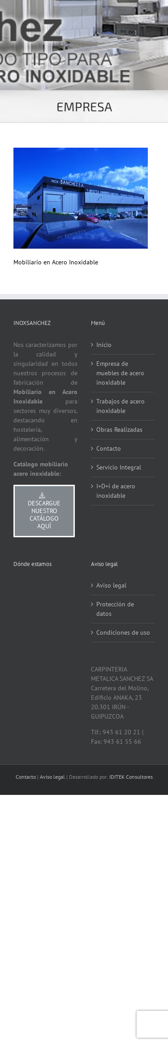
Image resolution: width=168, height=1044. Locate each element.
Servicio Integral (118, 467)
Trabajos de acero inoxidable (120, 406)
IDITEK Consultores (131, 776)
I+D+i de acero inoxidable (115, 491)
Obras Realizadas (119, 429)
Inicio (104, 345)
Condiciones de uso (123, 632)
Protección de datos (115, 609)
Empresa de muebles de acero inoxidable (120, 373)
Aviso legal (111, 585)
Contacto (108, 448)
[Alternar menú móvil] (150, 45)
